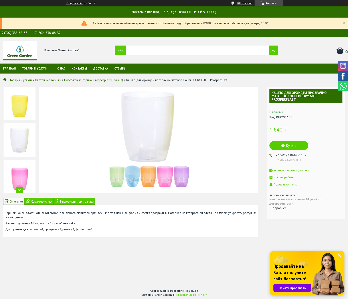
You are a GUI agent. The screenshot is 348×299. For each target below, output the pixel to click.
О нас (61, 68)
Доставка (100, 68)
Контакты (79, 68)
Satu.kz (193, 290)
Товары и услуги (34, 68)
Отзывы (120, 68)
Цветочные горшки (48, 80)
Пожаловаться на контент (190, 294)
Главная (9, 68)
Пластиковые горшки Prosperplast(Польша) (93, 80)
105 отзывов (244, 3)
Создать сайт (74, 3)
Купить (291, 145)
